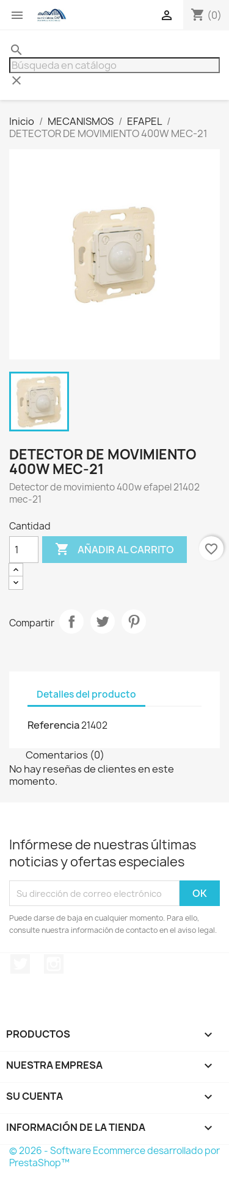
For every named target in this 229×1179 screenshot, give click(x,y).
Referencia (53, 725)
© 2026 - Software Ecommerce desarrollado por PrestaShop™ (114, 1156)
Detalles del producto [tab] (86, 694)
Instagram (54, 964)
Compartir (71, 621)
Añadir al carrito (114, 550)
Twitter (20, 964)
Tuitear (102, 621)
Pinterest (134, 621)
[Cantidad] (23, 549)
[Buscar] (114, 65)
